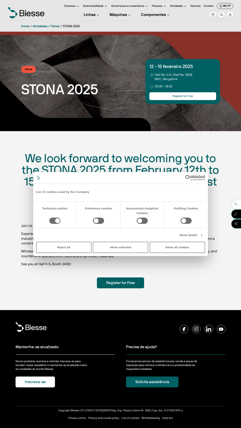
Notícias (196, 6)
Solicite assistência (152, 382)
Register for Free (182, 96)
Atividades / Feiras (46, 26)
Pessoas (159, 6)
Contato (209, 6)
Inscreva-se (35, 382)
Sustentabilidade (95, 6)
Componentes (156, 15)
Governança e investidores (130, 6)
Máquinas (121, 15)
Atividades (178, 6)
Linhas (92, 15)
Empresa (72, 6)
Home (25, 26)
